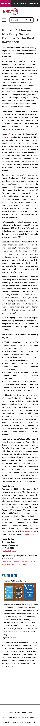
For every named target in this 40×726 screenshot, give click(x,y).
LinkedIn (30, 534)
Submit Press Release (11, 717)
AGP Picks (5, 3)
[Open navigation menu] (4, 20)
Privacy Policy (31, 722)
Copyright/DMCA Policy (13, 722)
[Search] (16, 20)
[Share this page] (36, 20)
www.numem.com (29, 531)
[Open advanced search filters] (30, 20)
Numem (5, 137)
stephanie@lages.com (11, 551)
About (9, 713)
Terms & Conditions (30, 717)
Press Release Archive (24, 713)
